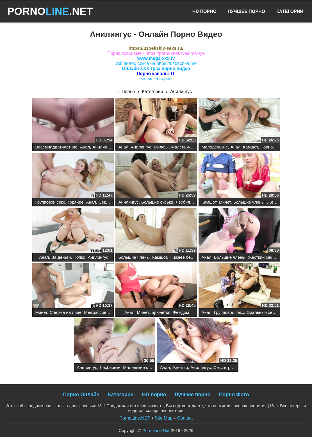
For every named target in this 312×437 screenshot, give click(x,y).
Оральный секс (262, 312)
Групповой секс (50, 202)
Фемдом (181, 312)
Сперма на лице (65, 312)
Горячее (75, 202)
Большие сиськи (157, 202)
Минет (225, 202)
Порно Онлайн (81, 394)
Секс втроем (111, 202)
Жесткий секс (261, 257)
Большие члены (249, 202)
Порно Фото (234, 394)
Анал (85, 147)
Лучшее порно (193, 394)
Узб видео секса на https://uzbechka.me (156, 63)
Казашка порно (156, 78)
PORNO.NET (50, 11)
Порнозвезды (273, 147)
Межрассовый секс (102, 312)
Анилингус (102, 147)
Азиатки (180, 367)
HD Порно (204, 11)
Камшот (250, 147)
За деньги (61, 257)
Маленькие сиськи (189, 147)
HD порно (154, 394)
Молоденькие (215, 147)
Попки (79, 257)
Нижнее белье (184, 257)
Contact (185, 418)
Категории (289, 11)
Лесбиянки (186, 202)
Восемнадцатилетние (56, 147)
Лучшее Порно (246, 11)
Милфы (161, 147)
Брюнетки (160, 312)
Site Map (163, 418)
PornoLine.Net (155, 430)
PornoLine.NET (134, 418)
